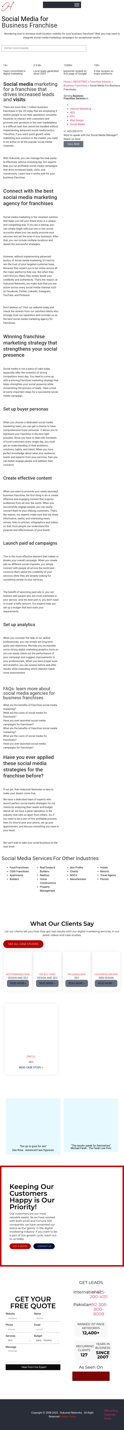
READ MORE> (18, 983)
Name (37, 1313)
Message (11, 1347)
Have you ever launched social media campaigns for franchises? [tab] (24, 722)
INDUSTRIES (80, 81)
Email (37, 1325)
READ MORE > (47, 983)
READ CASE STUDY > (31, 1067)
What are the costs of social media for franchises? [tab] (25, 714)
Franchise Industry (100, 81)
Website (10, 1313)
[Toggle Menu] (76, 4)
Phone (9, 1325)
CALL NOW (73, 144)
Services (10, 1336)
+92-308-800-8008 (99, 1309)
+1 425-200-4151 (99, 1294)
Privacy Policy (68, 1416)
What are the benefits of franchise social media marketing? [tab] (30, 707)
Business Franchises (75, 85)
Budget (38, 1336)
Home (67, 81)
